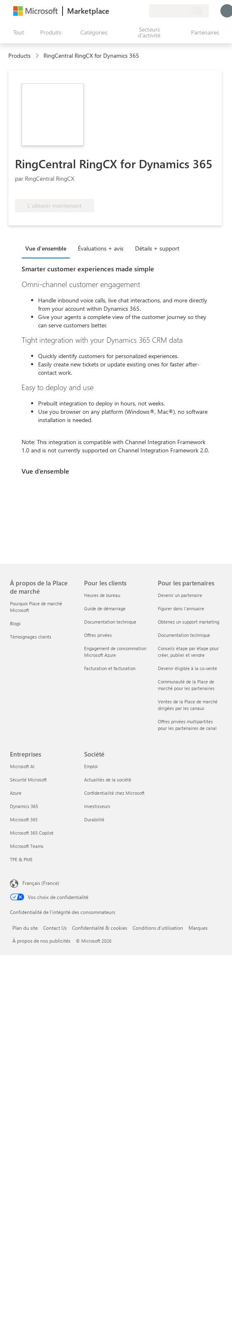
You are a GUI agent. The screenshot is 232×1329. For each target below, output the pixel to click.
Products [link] (19, 55)
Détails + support (157, 248)
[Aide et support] (122, 11)
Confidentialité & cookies (99, 927)
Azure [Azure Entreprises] (16, 793)
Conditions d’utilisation (158, 927)
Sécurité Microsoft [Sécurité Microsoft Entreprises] (28, 779)
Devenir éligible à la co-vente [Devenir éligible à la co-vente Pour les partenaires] (187, 668)
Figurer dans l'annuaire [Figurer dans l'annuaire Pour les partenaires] (181, 608)
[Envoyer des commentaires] (112, 11)
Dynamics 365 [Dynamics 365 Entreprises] (24, 806)
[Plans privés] (142, 11)
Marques (198, 927)
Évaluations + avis (100, 248)
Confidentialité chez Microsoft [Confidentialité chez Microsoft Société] (114, 793)
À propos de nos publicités (41, 940)
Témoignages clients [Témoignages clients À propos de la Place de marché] (30, 637)
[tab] (48, 248)
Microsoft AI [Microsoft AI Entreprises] (22, 766)
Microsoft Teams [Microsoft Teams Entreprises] (27, 846)
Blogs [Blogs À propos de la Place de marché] (15, 623)
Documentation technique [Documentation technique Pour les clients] (110, 622)
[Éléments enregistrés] (132, 11)
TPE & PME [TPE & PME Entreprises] (21, 859)
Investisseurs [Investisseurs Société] (97, 806)
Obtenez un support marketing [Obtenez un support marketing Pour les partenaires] (188, 622)
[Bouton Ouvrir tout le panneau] (17, 32)
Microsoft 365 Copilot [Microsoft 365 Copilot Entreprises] (31, 833)
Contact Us (55, 927)
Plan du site (25, 927)
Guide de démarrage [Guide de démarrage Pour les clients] (105, 608)
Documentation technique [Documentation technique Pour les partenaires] (184, 635)
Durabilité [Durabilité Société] (94, 819)
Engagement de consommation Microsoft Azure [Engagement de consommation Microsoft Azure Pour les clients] (115, 651)
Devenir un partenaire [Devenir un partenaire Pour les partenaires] (180, 595)
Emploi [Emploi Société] (91, 766)
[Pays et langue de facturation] (179, 10)
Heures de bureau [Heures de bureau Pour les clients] (102, 595)
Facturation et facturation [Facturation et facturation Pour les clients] (109, 668)
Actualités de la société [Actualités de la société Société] (107, 779)
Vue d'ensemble (45, 248)
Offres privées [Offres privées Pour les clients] (98, 635)
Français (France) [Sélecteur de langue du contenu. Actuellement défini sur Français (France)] (40, 882)
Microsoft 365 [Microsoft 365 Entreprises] (24, 819)
